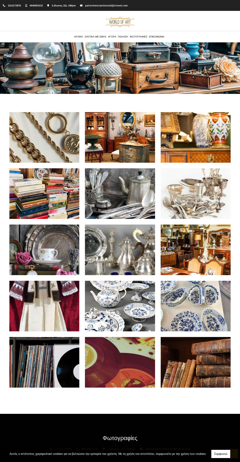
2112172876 (14, 5)
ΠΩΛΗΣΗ (123, 36)
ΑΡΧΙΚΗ (78, 36)
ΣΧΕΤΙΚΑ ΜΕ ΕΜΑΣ (95, 36)
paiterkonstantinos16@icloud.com (106, 5)
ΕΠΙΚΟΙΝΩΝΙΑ (156, 36)
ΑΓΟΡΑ (112, 36)
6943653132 (36, 5)
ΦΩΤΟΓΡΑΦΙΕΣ (138, 36)
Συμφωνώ (220, 453)
